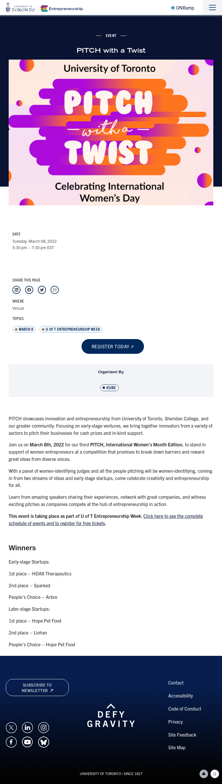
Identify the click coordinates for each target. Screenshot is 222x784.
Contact (176, 682)
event (111, 35)
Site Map (177, 747)
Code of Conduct (184, 708)
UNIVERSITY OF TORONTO (100, 773)
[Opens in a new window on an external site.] (11, 727)
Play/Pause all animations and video (214, 774)
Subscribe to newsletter (37, 687)
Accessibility (180, 695)
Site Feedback (182, 734)
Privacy (175, 721)
